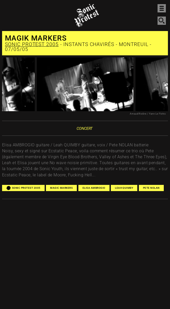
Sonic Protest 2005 (32, 44)
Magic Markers (61, 187)
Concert (85, 128)
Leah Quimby (124, 187)
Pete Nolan (151, 187)
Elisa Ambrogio (94, 187)
